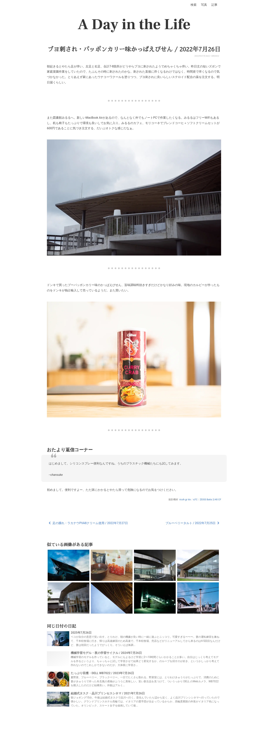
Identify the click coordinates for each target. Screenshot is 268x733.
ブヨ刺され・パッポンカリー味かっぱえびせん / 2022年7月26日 (133, 49)
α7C (195, 499)
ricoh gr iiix (185, 499)
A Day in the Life (134, 24)
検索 (194, 4)
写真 (204, 4)
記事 (214, 4)
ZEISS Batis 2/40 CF (210, 499)
